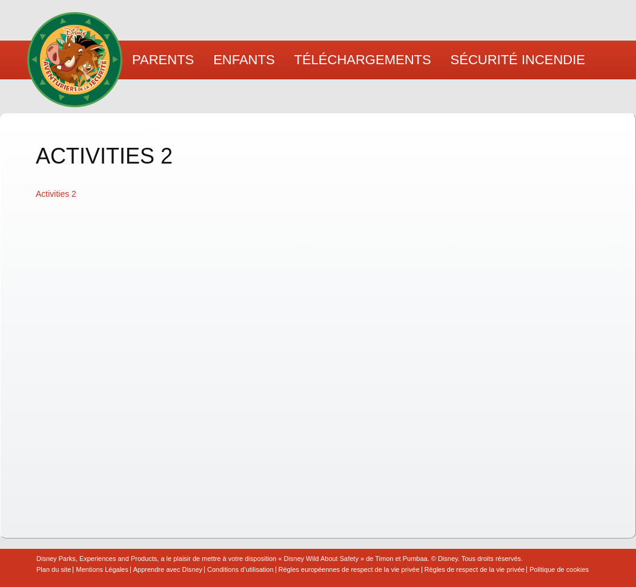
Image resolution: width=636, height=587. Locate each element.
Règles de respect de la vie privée (475, 569)
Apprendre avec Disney (167, 569)
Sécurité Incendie (518, 59)
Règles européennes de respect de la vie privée (349, 569)
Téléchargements (362, 59)
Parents (163, 59)
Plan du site (53, 569)
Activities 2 (56, 194)
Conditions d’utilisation (240, 569)
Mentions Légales (102, 569)
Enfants (243, 59)
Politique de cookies (559, 569)
